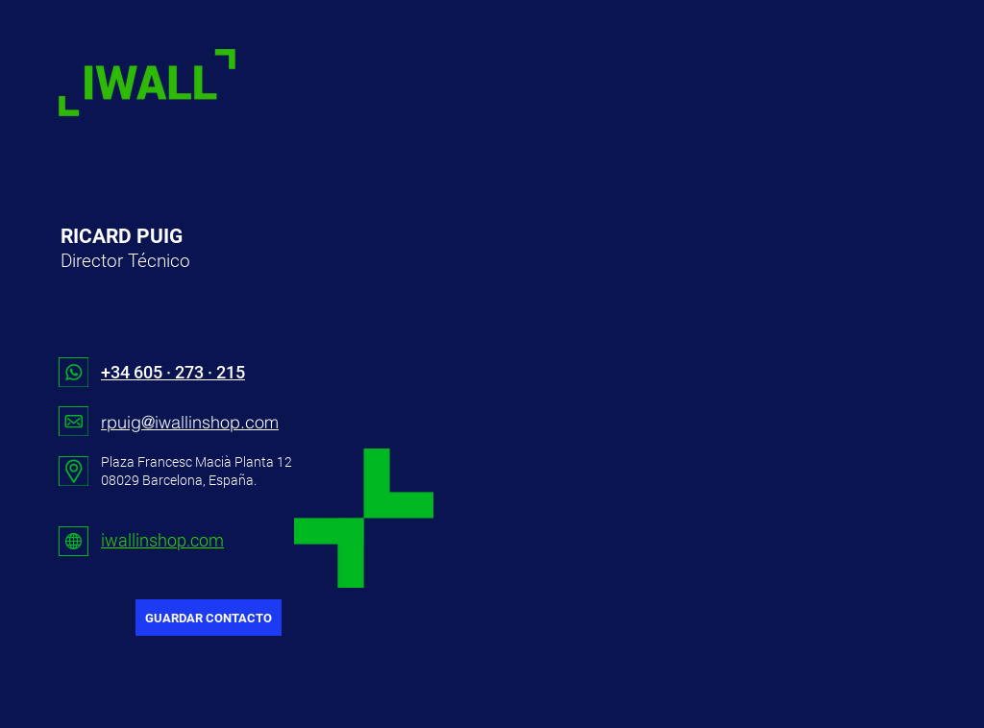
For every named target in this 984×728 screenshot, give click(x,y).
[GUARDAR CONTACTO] (208, 617)
